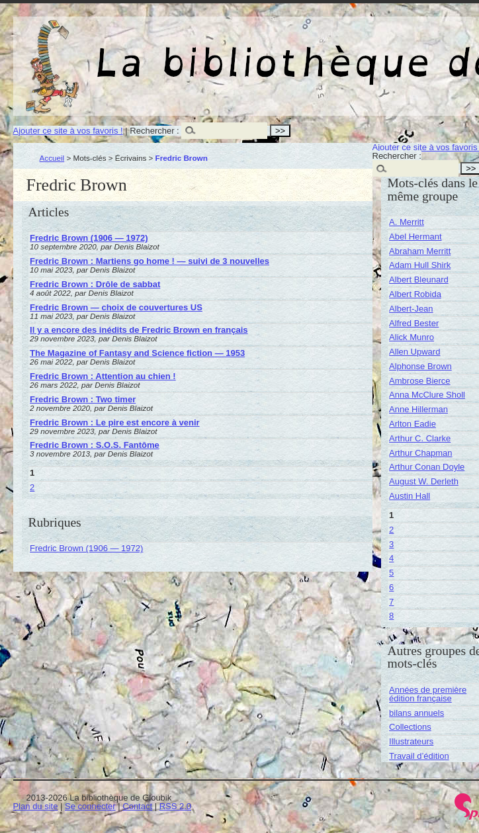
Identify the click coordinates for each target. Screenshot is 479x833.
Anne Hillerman (418, 409)
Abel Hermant (415, 236)
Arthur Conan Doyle (426, 467)
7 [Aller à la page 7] (391, 602)
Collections (410, 727)
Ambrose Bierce (419, 381)
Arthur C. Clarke (420, 438)
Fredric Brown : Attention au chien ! (103, 376)
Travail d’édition (419, 756)
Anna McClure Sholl (427, 395)
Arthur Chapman (420, 453)
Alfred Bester (414, 323)
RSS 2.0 (175, 806)
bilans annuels (416, 713)
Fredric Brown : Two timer (83, 399)
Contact (137, 806)
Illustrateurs (411, 741)
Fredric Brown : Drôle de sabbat (95, 284)
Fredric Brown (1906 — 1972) (89, 238)
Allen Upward (414, 352)
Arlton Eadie (412, 424)
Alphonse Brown (420, 366)
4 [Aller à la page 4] (391, 558)
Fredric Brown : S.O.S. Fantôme (94, 445)
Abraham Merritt (420, 251)
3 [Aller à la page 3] (391, 544)
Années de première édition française (427, 694)
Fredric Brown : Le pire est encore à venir (114, 422)
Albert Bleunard (419, 280)
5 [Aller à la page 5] (391, 573)
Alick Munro (411, 337)
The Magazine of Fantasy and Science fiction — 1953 (137, 353)
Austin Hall (409, 496)
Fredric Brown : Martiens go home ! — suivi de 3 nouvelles (149, 261)
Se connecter (90, 806)
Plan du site (35, 806)
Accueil (52, 157)
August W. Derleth (423, 481)
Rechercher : (154, 131)
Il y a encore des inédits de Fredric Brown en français (138, 330)
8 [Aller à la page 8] (391, 616)
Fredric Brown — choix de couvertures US (116, 307)
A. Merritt (406, 222)
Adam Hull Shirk (420, 265)
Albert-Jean (411, 309)
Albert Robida (415, 294)
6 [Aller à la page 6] (391, 587)
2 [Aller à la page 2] (32, 487)
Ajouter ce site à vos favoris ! (68, 131)
